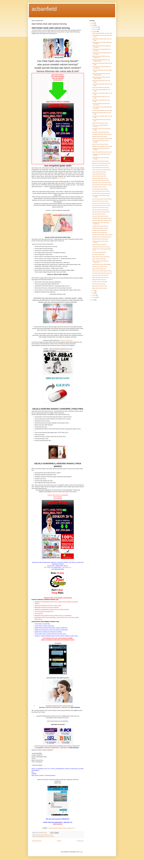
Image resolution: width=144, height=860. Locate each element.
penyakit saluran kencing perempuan (101, 193)
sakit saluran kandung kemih (99, 252)
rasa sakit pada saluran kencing (100, 189)
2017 (92, 25)
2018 (92, 23)
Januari (94, 297)
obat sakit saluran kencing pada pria (101, 212)
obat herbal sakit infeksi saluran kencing (102, 273)
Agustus (94, 31)
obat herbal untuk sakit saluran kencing (43, 834)
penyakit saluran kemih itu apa (99, 266)
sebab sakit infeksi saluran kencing (100, 180)
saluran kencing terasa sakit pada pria (101, 169)
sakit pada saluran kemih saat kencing (101, 182)
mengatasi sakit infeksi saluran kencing (101, 220)
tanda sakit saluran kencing (99, 174)
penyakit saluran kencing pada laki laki (101, 237)
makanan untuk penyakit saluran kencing (102, 138)
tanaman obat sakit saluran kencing (101, 203)
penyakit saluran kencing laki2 (99, 230)
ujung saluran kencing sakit (99, 268)
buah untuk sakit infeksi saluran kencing (102, 152)
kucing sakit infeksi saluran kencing (100, 246)
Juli (93, 290)
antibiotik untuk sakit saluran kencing (101, 163)
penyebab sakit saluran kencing (100, 178)
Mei (93, 293)
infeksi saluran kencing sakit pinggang (101, 264)
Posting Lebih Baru (36, 841)
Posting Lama (80, 841)
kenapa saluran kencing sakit (99, 244)
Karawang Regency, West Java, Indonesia (45, 836)
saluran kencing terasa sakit (99, 176)
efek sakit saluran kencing (98, 283)
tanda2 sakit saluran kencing (99, 172)
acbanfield (44, 9)
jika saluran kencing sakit (98, 254)
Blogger (81, 851)
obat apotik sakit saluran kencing (100, 201)
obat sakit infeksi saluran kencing (100, 207)
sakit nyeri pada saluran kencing (100, 216)
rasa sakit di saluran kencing (99, 187)
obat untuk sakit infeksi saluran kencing (101, 199)
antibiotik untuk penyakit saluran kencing (102, 146)
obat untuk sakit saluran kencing (100, 165)
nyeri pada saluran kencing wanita (100, 132)
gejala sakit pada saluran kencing (100, 277)
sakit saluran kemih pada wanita (100, 123)
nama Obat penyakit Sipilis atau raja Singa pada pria (101, 74)
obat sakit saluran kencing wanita (100, 209)
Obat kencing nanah (67, 340)
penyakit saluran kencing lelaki (99, 232)
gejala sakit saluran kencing (99, 279)
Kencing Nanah (61, 178)
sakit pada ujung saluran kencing (100, 161)
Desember (95, 27)
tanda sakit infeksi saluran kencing (100, 167)
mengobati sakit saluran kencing (100, 228)
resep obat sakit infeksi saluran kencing (101, 184)
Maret (94, 295)
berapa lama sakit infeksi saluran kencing (102, 234)
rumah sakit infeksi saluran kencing (100, 191)
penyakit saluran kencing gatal (99, 281)
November (95, 29)
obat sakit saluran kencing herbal (100, 275)
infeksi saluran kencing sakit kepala (100, 256)
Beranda (59, 841)
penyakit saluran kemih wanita (99, 136)
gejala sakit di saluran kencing (99, 286)
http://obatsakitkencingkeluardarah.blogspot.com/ (61, 828)
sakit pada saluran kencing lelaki (100, 239)
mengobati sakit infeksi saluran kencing (101, 218)
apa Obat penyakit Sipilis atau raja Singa (102, 110)
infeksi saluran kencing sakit (99, 258)
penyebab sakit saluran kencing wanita (101, 134)
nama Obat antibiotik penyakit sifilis (100, 87)
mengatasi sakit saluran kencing (100, 226)
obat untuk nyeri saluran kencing (100, 144)
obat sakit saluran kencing (98, 214)
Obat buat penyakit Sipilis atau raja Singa (102, 33)
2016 (92, 300)
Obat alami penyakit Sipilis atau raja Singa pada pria (101, 60)
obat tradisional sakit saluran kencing (101, 205)
